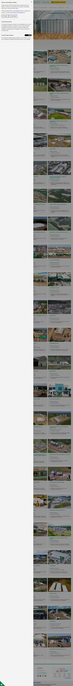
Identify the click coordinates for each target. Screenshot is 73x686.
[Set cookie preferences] (2, 683)
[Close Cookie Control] (31, 2)
